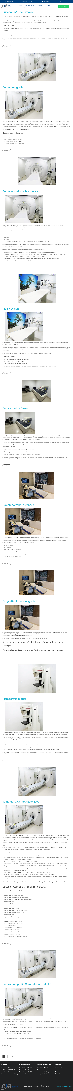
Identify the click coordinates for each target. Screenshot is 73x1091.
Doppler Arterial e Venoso (18, 505)
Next (8, 1056)
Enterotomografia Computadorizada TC (26, 984)
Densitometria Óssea (15, 408)
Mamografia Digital (14, 698)
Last (12, 1056)
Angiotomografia (12, 87)
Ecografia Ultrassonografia (19, 601)
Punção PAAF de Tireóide (18, 12)
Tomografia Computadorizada (20, 801)
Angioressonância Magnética (20, 191)
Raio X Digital (10, 308)
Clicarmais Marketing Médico (64, 1087)
